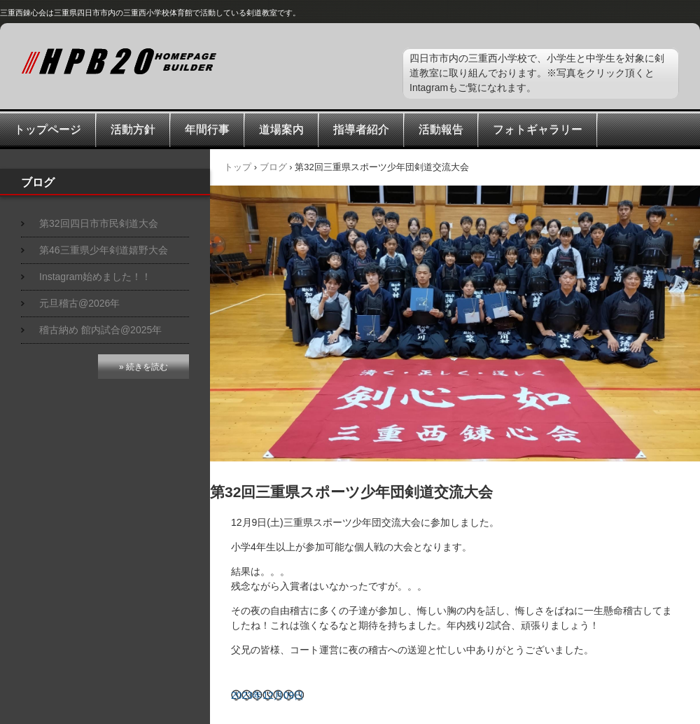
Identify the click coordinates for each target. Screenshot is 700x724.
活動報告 (441, 129)
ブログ (273, 167)
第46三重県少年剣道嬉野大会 (103, 250)
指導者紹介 (361, 129)
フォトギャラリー (537, 129)
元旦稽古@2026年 (79, 303)
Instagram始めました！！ (95, 276)
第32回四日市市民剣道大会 (98, 223)
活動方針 (133, 129)
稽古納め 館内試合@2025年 (100, 329)
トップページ (47, 129)
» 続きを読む (143, 367)
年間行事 (207, 129)
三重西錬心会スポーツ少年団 (175, 61)
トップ (237, 167)
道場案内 (281, 129)
